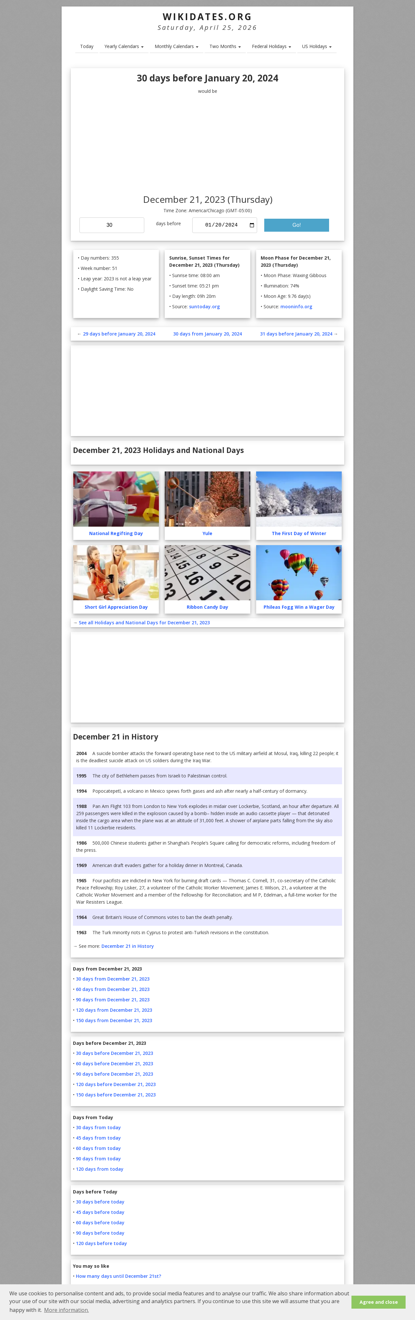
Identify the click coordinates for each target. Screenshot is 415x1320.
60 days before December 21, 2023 (114, 1063)
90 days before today (100, 1233)
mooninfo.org (296, 306)
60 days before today (100, 1222)
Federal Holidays (271, 46)
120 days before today (101, 1243)
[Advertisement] (207, 144)
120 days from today (100, 1169)
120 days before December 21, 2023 (116, 1084)
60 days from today (98, 1148)
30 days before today (100, 1202)
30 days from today (98, 1127)
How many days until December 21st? (118, 1276)
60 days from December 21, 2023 (112, 989)
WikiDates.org (208, 16)
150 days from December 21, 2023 (114, 1020)
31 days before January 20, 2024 (296, 334)
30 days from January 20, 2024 (207, 334)
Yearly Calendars (124, 46)
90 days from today (98, 1158)
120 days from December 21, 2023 (114, 1010)
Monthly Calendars (176, 46)
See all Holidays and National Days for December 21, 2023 (144, 622)
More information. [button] (66, 1310)
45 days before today (100, 1212)
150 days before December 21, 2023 (116, 1095)
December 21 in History (127, 946)
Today (86, 46)
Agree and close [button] (379, 1302)
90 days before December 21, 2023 (114, 1074)
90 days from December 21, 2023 (112, 999)
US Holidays (317, 46)
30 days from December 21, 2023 (112, 979)
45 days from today (98, 1138)
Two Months (225, 46)
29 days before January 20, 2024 (119, 334)
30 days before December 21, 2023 (114, 1053)
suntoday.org (204, 306)
